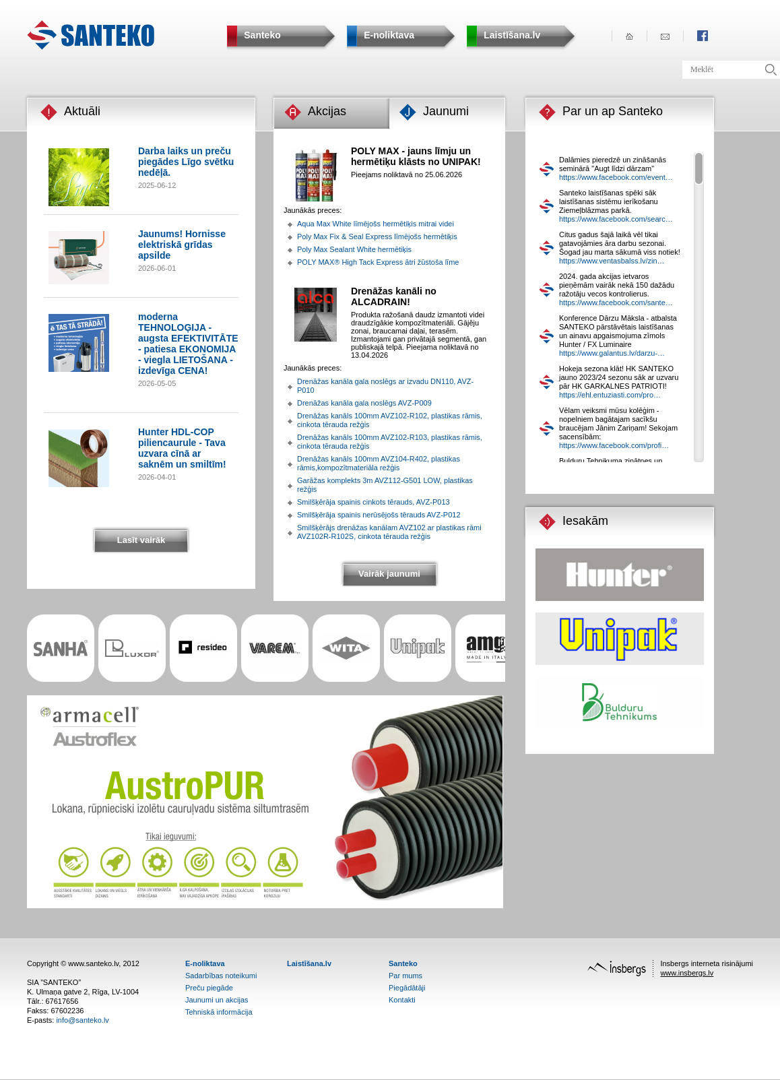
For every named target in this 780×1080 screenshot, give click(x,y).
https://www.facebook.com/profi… (614, 445)
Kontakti (402, 1000)
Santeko (403, 963)
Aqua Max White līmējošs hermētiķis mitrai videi (375, 224)
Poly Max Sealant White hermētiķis (354, 249)
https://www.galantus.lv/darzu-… (612, 353)
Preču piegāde (209, 988)
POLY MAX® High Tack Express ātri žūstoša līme (378, 262)
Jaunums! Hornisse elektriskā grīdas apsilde (182, 244)
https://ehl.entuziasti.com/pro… (610, 395)
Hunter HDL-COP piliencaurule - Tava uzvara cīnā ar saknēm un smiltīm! (182, 448)
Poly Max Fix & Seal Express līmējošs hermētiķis (377, 236)
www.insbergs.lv (686, 973)
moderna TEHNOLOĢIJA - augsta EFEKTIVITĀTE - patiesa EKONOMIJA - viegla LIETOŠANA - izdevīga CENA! (188, 343)
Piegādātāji (407, 988)
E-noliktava (205, 963)
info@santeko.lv (82, 1020)
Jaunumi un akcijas (217, 1000)
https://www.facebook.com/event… (616, 177)
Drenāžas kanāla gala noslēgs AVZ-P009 (364, 403)
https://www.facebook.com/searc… (616, 219)
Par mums (405, 976)
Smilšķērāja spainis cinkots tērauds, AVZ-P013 (373, 502)
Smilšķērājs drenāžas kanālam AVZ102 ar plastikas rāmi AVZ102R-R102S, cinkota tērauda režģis (389, 531)
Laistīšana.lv (309, 963)
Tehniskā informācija (219, 1012)
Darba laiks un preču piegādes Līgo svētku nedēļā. (186, 162)
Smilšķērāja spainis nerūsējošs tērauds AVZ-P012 (379, 515)
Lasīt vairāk (141, 540)
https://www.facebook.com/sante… (616, 302)
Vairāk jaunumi (389, 574)
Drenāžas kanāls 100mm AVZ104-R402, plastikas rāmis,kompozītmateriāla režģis (378, 463)
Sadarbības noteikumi (221, 976)
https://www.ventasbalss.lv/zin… (612, 261)
